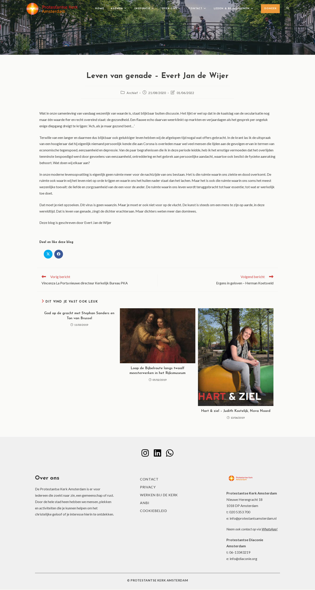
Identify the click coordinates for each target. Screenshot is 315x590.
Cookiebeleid (153, 511)
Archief (132, 93)
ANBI (144, 503)
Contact (149, 479)
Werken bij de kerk (159, 495)
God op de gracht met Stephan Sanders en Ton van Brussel (79, 316)
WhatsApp (269, 529)
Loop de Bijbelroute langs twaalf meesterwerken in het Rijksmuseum (158, 371)
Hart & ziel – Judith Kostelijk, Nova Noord (235, 411)
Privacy (148, 487)
